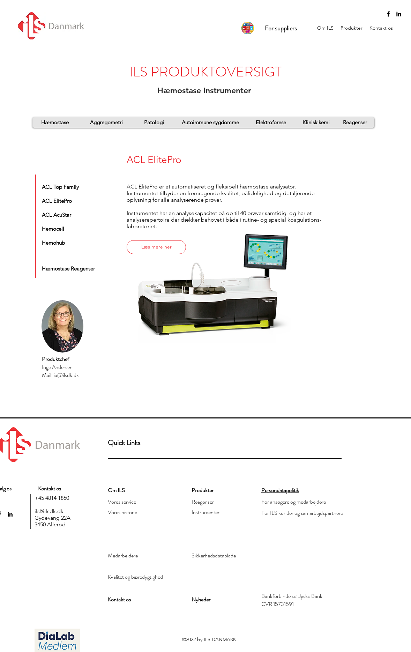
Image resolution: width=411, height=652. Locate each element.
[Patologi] (154, 122)
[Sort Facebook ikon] (388, 13)
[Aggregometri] (106, 122)
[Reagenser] (355, 122)
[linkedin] (398, 13)
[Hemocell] (57, 229)
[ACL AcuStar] (59, 215)
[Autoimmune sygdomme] (210, 122)
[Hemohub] (57, 243)
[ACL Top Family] (62, 187)
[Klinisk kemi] (315, 122)
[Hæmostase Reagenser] (68, 268)
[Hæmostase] (55, 122)
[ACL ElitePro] (59, 201)
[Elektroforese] (270, 122)
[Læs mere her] (156, 247)
